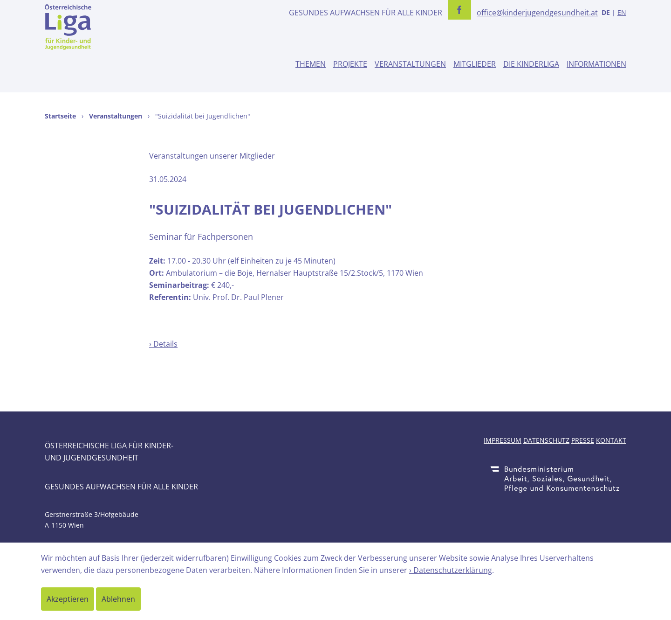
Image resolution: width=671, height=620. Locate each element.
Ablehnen (118, 599)
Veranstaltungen (410, 64)
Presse (582, 440)
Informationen (596, 64)
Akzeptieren (68, 599)
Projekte (350, 64)
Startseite (60, 115)
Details (165, 344)
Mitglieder (474, 64)
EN (621, 12)
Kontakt (611, 440)
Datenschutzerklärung (452, 570)
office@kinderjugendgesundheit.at (537, 12)
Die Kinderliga (531, 64)
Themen (310, 64)
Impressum (502, 440)
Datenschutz (546, 440)
